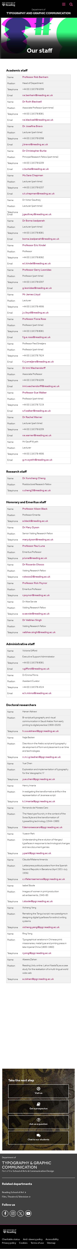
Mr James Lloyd (31, 294)
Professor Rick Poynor (34, 583)
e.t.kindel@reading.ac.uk (36, 263)
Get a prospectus (39, 1108)
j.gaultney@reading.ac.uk (36, 214)
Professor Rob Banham (35, 77)
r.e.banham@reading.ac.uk (37, 95)
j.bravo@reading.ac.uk (35, 144)
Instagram (13, 1213)
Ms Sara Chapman (32, 175)
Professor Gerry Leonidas (36, 270)
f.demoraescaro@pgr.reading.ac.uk (42, 827)
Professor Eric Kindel (34, 245)
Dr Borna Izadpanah (33, 220)
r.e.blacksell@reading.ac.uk (37, 120)
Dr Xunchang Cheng (33, 478)
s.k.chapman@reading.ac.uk (38, 193)
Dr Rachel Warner (32, 417)
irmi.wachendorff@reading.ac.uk (41, 386)
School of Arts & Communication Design (33, 1171)
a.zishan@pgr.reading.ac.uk (38, 979)
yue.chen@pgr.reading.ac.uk (38, 779)
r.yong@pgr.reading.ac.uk (36, 953)
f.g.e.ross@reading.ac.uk (36, 337)
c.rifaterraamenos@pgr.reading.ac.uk (43, 879)
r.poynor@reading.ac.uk (36, 595)
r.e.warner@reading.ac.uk (36, 435)
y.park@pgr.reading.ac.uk (36, 853)
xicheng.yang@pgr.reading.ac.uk (41, 927)
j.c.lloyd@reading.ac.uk (35, 312)
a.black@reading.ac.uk (35, 521)
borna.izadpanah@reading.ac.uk (40, 239)
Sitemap (51, 1243)
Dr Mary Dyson (30, 527)
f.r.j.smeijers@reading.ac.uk (38, 361)
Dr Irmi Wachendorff (33, 368)
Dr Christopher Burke (34, 151)
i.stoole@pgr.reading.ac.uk (37, 901)
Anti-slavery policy (33, 1239)
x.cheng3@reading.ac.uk (36, 490)
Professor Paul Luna (33, 546)
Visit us (38, 1093)
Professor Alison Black (34, 509)
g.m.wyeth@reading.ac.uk (37, 460)
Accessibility (52, 1239)
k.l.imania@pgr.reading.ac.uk (38, 801)
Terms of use (37, 1243)
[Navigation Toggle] (63, 4)
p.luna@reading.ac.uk (34, 558)
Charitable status (11, 1239)
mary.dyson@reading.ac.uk (37, 539)
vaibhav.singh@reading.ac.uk (39, 632)
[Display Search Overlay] (71, 4)
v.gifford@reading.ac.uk (35, 669)
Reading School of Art (13, 1192)
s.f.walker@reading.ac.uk (36, 411)
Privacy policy (9, 1243)
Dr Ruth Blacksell (32, 101)
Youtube (28, 1213)
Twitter (20, 1213)
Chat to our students (38, 1139)
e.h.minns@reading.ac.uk (36, 693)
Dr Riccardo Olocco (33, 564)
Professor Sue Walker (34, 392)
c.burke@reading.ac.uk (35, 169)
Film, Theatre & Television (15, 1197)
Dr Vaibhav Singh (32, 620)
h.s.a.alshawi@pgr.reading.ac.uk (40, 731)
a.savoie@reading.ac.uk (36, 613)
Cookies (23, 1243)
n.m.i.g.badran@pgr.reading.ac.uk (41, 757)
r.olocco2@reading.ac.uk (36, 576)
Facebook (5, 1213)
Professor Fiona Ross (34, 319)
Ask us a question (38, 1124)
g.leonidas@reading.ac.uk (37, 288)
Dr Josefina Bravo (32, 126)
